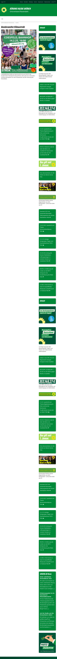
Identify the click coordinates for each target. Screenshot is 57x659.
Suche (35, 2)
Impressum (40, 2)
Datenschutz (47, 2)
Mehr (46, 139)
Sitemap (31, 2)
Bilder (49, 96)
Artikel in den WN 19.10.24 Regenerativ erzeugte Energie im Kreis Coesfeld (47, 86)
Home (21, 2)
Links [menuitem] (52, 2)
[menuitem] (21, 2)
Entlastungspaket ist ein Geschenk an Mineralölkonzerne (47, 595)
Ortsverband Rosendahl (7, 22)
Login (2, 2)
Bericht (42, 96)
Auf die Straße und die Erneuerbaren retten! (47, 614)
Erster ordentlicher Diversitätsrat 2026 (46, 577)
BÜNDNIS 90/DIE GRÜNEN (20, 8)
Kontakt (26, 2)
